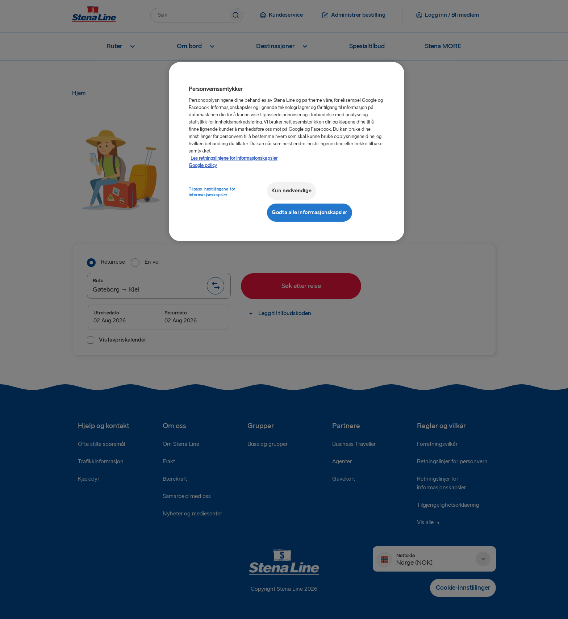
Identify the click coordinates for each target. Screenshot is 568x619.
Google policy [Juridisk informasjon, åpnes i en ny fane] (203, 165)
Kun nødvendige (291, 191)
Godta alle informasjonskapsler (309, 212)
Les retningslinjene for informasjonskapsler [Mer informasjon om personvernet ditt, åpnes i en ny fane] (234, 158)
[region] (286, 151)
